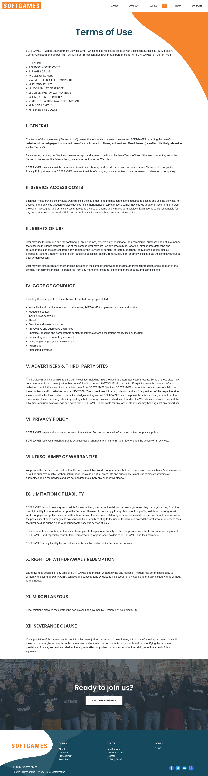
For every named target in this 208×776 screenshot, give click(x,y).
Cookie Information (55, 772)
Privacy (40, 772)
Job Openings (114, 749)
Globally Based (114, 759)
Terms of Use (28, 772)
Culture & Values (115, 752)
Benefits (111, 756)
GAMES (159, 743)
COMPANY (64, 743)
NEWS (158, 748)
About (62, 749)
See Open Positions (104, 700)
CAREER (111, 743)
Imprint (16, 772)
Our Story (63, 752)
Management (65, 756)
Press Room (65, 759)
